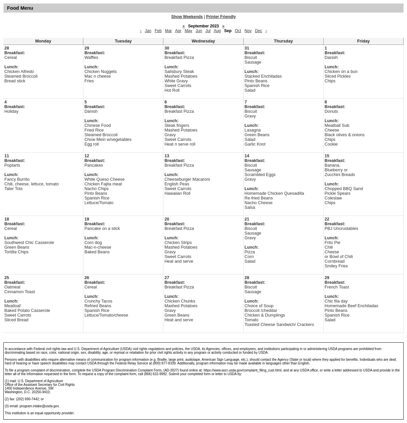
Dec (258, 30)
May (188, 30)
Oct (238, 30)
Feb (158, 30)
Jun (198, 30)
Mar (168, 30)
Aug (217, 30)
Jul (208, 30)
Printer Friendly (221, 16)
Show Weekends (187, 16)
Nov (247, 30)
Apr (178, 30)
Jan (148, 30)
